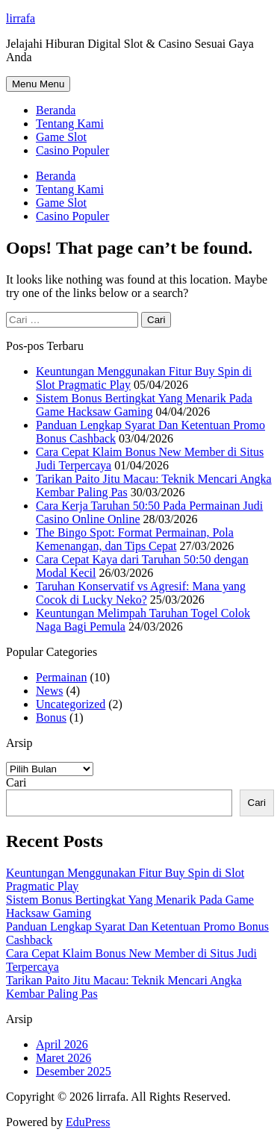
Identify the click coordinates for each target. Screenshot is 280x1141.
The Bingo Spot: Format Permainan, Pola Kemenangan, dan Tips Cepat (135, 539)
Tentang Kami (70, 123)
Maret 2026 (63, 1057)
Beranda (55, 110)
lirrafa (20, 18)
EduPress (88, 1122)
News (49, 690)
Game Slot (61, 137)
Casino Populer (72, 150)
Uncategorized (70, 704)
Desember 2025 (73, 1071)
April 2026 (62, 1044)
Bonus (51, 717)
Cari (16, 782)
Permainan (61, 677)
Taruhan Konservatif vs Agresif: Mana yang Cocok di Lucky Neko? (141, 593)
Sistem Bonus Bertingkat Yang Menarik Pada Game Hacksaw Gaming (144, 405)
